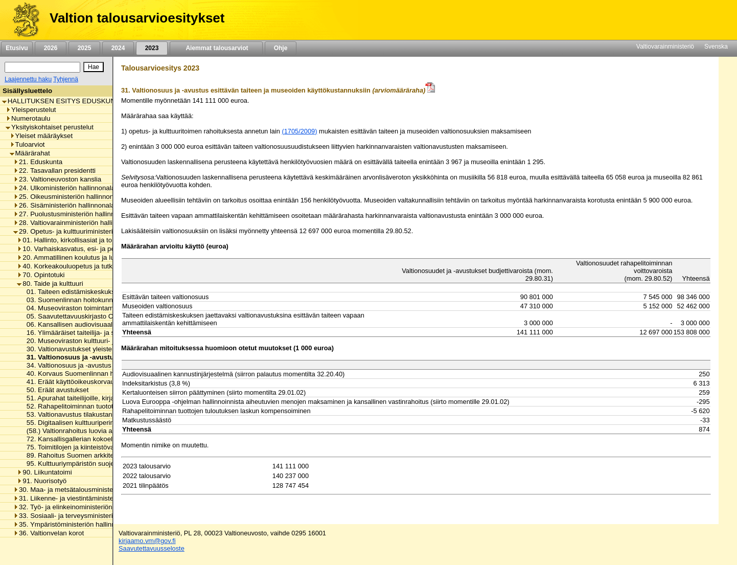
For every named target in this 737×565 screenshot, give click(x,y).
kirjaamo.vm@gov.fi (147, 541)
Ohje (280, 48)
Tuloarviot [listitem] (27, 144)
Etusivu (17, 48)
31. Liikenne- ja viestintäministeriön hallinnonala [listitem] (88, 498)
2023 (152, 48)
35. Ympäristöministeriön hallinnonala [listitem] (72, 524)
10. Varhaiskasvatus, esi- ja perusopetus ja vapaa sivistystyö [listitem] (111, 249)
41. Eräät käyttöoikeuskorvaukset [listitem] (74, 382)
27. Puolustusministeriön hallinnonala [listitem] (72, 214)
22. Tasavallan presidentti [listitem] (54, 170)
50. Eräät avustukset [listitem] (55, 390)
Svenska (716, 46)
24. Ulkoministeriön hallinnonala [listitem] (64, 188)
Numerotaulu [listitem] (28, 118)
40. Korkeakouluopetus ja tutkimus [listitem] (72, 266)
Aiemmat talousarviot (216, 48)
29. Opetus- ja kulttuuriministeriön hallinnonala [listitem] (85, 231)
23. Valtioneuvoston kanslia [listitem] (57, 179)
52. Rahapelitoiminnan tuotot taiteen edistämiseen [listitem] (99, 406)
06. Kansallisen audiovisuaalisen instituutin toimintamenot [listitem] (110, 324)
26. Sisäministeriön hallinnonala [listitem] (63, 205)
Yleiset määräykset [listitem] (41, 136)
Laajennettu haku (28, 79)
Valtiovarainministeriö (665, 46)
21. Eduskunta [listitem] (37, 162)
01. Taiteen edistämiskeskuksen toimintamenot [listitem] (94, 292)
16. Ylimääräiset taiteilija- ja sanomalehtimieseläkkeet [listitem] (104, 332)
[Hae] (93, 67)
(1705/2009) (299, 131)
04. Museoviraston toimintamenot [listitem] (74, 308)
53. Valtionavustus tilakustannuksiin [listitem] (77, 414)
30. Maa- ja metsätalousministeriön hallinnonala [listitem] (88, 489)
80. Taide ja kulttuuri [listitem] (50, 283)
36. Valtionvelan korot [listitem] (48, 533)
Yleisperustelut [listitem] (31, 110)
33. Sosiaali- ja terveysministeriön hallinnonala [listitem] (85, 515)
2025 (84, 48)
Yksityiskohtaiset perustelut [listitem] (50, 127)
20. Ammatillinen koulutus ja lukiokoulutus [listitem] (82, 257)
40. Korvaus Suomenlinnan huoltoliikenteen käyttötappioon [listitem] (112, 373)
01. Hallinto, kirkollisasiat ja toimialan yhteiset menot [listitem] (98, 240)
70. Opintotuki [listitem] (40, 275)
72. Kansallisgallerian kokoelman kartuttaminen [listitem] (95, 439)
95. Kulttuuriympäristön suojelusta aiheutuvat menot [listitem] (102, 463)
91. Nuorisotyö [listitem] (41, 481)
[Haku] (42, 67)
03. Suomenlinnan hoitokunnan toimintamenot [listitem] (93, 300)
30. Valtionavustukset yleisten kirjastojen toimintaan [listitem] (101, 349)
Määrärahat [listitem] (30, 153)
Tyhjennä (65, 79)
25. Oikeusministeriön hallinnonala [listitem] (68, 196)
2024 (118, 48)
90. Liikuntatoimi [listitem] (44, 472)
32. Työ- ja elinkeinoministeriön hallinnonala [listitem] (82, 507)
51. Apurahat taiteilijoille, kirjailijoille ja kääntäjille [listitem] (96, 398)
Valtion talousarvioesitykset (137, 18)
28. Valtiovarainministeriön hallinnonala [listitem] (74, 223)
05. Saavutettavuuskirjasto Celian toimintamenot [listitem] (96, 316)
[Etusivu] (22, 20)
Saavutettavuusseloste (152, 548)
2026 (50, 48)
